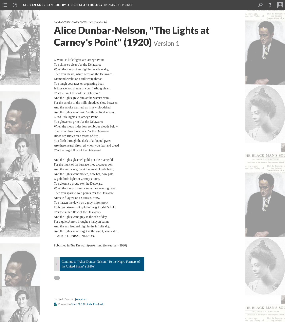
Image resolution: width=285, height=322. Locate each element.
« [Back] (56, 264)
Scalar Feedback (95, 304)
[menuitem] (5, 5)
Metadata (81, 299)
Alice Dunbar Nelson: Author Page (77, 21)
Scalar (74, 304)
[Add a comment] (59, 278)
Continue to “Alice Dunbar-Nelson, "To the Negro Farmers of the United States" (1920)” (101, 264)
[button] (270, 5)
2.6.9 (81, 304)
